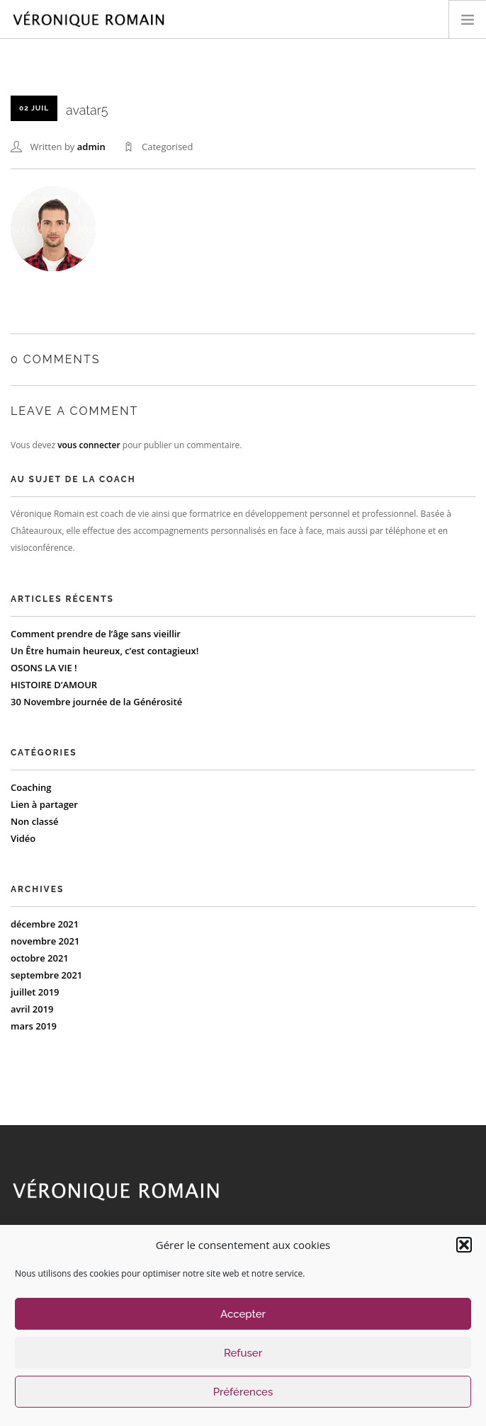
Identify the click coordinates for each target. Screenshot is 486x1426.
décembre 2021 (45, 924)
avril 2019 (32, 1009)
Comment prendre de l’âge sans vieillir (96, 633)
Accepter (243, 1314)
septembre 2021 (46, 975)
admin (91, 146)
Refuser (243, 1353)
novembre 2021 (45, 941)
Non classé (35, 821)
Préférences (243, 1392)
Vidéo (23, 838)
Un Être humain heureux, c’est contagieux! (104, 650)
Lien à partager (44, 804)
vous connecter (88, 445)
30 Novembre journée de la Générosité (96, 701)
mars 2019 (34, 1026)
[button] (464, 1245)
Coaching (31, 787)
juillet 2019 (35, 992)
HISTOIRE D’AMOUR (54, 684)
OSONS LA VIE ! (44, 667)
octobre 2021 (40, 958)
